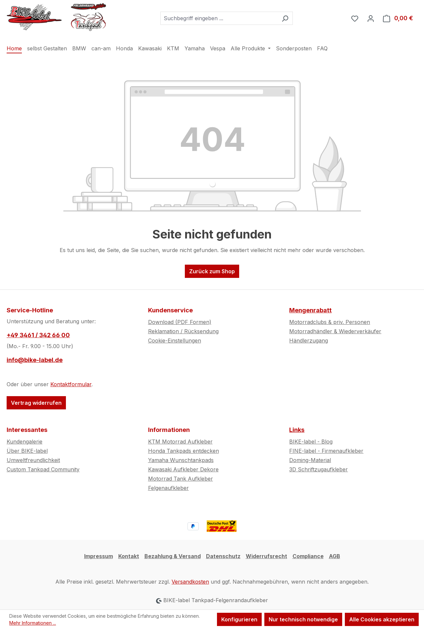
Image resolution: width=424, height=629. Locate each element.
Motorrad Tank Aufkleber (180, 478)
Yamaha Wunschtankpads (181, 460)
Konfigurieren (239, 619)
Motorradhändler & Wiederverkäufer (335, 331)
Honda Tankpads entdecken (183, 450)
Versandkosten (190, 581)
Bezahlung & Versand (172, 556)
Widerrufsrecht (266, 556)
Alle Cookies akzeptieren (381, 619)
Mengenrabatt (310, 310)
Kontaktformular (70, 384)
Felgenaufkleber (168, 488)
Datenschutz (223, 556)
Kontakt (128, 556)
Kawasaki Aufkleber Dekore (183, 469)
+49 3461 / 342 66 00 (38, 335)
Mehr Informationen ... (32, 623)
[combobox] (219, 18)
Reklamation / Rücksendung (183, 331)
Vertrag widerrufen (36, 402)
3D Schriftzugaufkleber (318, 469)
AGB (334, 556)
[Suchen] (285, 18)
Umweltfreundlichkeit (33, 460)
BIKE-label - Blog (311, 441)
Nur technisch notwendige (303, 619)
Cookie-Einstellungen (174, 340)
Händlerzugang (308, 340)
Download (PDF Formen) (179, 322)
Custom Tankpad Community (43, 469)
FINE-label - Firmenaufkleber (326, 450)
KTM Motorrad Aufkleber (180, 441)
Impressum (98, 556)
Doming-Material (310, 460)
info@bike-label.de (35, 359)
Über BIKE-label (27, 450)
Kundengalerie (24, 441)
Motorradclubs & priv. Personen (329, 322)
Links (296, 429)
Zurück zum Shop (212, 271)
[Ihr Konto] (371, 18)
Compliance (308, 556)
